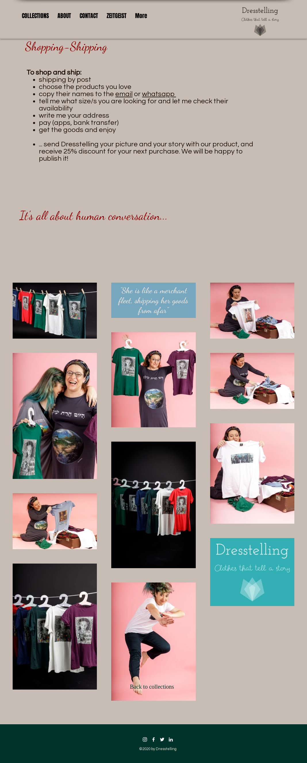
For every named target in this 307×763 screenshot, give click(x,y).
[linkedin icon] (171, 739)
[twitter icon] (162, 739)
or (128, 94)
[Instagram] (145, 739)
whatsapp (159, 94)
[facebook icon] (153, 739)
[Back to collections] (153, 686)
